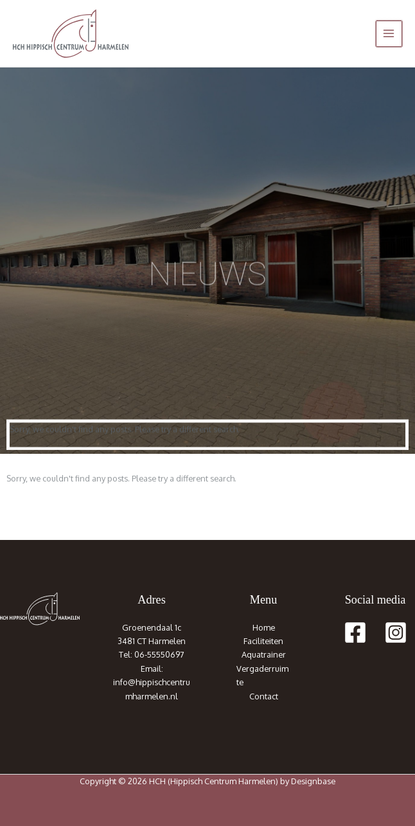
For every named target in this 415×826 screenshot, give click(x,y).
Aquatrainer (264, 654)
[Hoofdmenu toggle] (389, 34)
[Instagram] (395, 632)
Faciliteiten (263, 641)
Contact (263, 696)
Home (263, 627)
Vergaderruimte (262, 675)
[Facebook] (355, 632)
